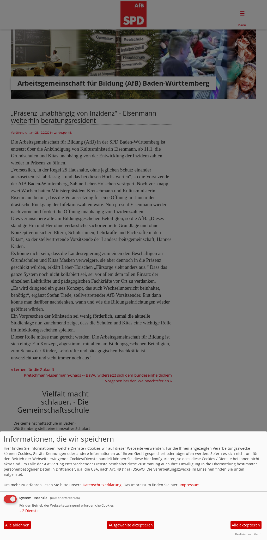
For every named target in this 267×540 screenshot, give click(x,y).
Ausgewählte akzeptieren (131, 525)
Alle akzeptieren (246, 525)
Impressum (189, 484)
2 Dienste (29, 510)
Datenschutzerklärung (102, 484)
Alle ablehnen (17, 525)
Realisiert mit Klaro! (248, 534)
